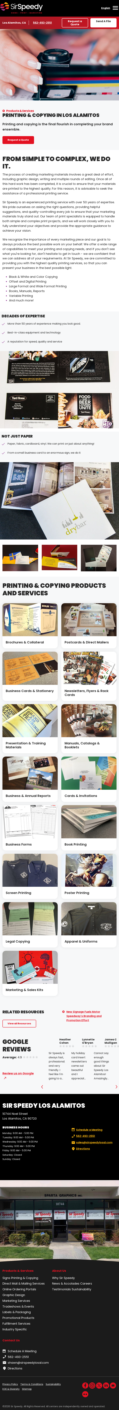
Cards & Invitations (81, 795)
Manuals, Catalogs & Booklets (82, 745)
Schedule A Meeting (19, 1351)
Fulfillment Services (16, 1324)
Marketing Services (16, 1301)
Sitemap (27, 1389)
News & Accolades (65, 1283)
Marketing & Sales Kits (24, 990)
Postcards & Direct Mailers (87, 642)
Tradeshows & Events (18, 1306)
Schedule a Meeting (86, 1130)
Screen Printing (18, 893)
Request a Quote (75, 22)
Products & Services (20, 111)
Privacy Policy (10, 1384)
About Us (59, 1271)
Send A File (103, 21)
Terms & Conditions (31, 1384)
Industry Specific (14, 1329)
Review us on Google (18, 1073)
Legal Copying (18, 941)
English (105, 8)
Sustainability (81, 1289)
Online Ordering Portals (19, 1289)
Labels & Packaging (16, 1312)
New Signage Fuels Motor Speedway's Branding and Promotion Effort (84, 1016)
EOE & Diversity (11, 1389)
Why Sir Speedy (63, 1278)
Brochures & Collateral (25, 642)
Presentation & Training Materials (26, 745)
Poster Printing (77, 893)
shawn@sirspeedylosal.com (25, 1363)
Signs (6, 1278)
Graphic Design (13, 1295)
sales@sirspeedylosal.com (91, 1142)
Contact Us (11, 1340)
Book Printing (76, 844)
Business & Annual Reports (28, 795)
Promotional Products (18, 1318)
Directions (80, 1149)
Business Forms (19, 844)
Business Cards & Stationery (30, 691)
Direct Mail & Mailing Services (23, 1283)
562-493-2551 (43, 23)
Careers (86, 1283)
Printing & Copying (24, 1278)
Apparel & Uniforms (81, 941)
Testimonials (61, 1289)
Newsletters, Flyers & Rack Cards (86, 693)
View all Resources (19, 1023)
